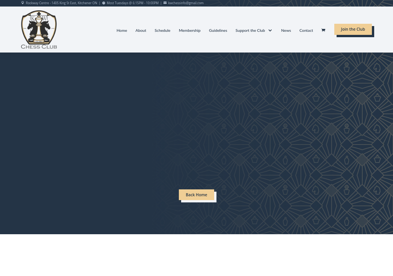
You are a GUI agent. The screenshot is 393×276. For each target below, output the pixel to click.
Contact (306, 30)
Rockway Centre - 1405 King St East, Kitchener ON (61, 3)
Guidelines (218, 30)
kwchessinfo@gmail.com (185, 3)
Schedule (162, 30)
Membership (190, 30)
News (286, 30)
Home (122, 30)
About (140, 30)
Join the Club (353, 29)
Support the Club (250, 30)
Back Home (196, 194)
